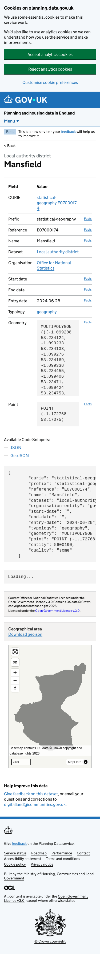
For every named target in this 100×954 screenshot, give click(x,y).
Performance (61, 853)
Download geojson (25, 634)
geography (47, 311)
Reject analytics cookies (50, 69)
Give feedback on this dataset (31, 793)
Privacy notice (42, 864)
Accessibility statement (22, 858)
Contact (83, 853)
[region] (50, 706)
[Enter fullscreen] (15, 652)
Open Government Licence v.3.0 (57, 611)
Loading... (21, 576)
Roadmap (39, 853)
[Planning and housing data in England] (26, 100)
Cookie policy (15, 864)
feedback (68, 131)
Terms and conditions (63, 858)
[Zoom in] (15, 672)
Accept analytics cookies (50, 54)
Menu (9, 121)
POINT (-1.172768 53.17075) (53, 414)
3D (15, 662)
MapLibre (74, 762)
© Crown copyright (50, 941)
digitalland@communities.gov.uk (35, 804)
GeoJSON (19, 455)
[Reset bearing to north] (15, 688)
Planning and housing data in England (39, 113)
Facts (88, 219)
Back (11, 146)
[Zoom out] (15, 680)
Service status (15, 853)
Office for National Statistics (54, 265)
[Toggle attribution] (85, 762)
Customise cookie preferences (50, 82)
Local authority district (58, 251)
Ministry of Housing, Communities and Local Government (49, 875)
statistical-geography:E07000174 (57, 203)
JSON (15, 447)
